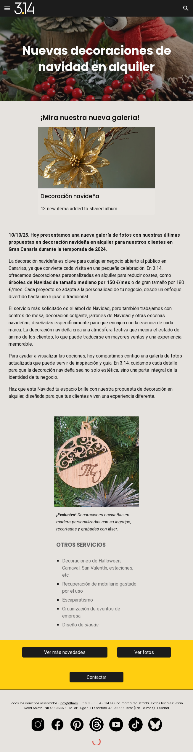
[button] (7, 8)
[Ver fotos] (144, 652)
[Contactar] (96, 677)
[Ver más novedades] (64, 652)
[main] (96, 59)
